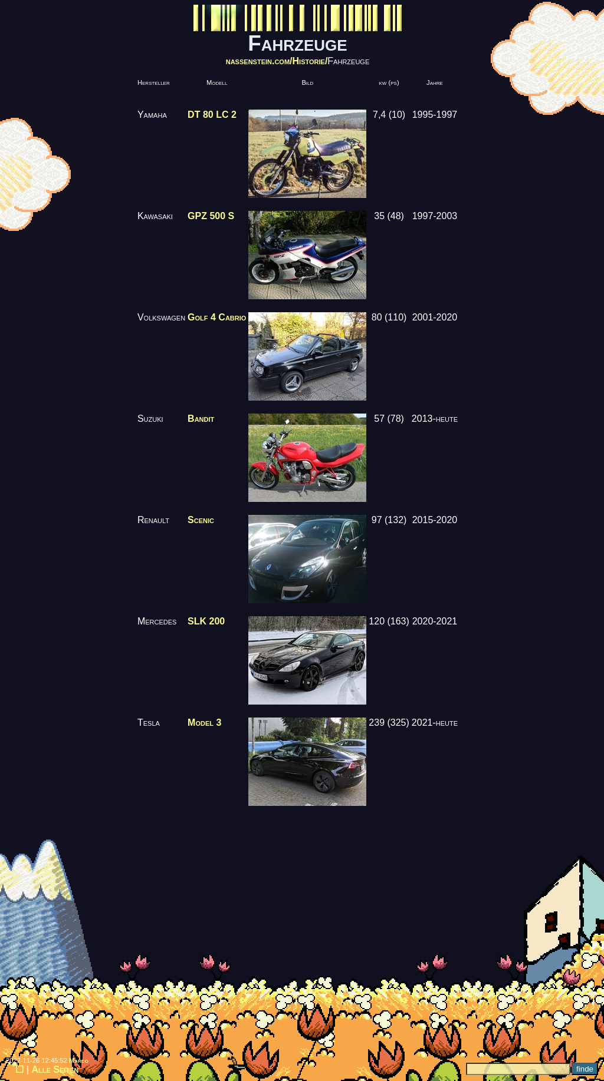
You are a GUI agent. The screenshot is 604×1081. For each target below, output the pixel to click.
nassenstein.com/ (259, 61)
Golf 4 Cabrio (217, 317)
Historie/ (310, 61)
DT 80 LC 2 (212, 115)
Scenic (201, 520)
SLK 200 (206, 621)
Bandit (201, 419)
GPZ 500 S (211, 216)
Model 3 (204, 723)
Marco (78, 1060)
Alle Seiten (55, 1070)
